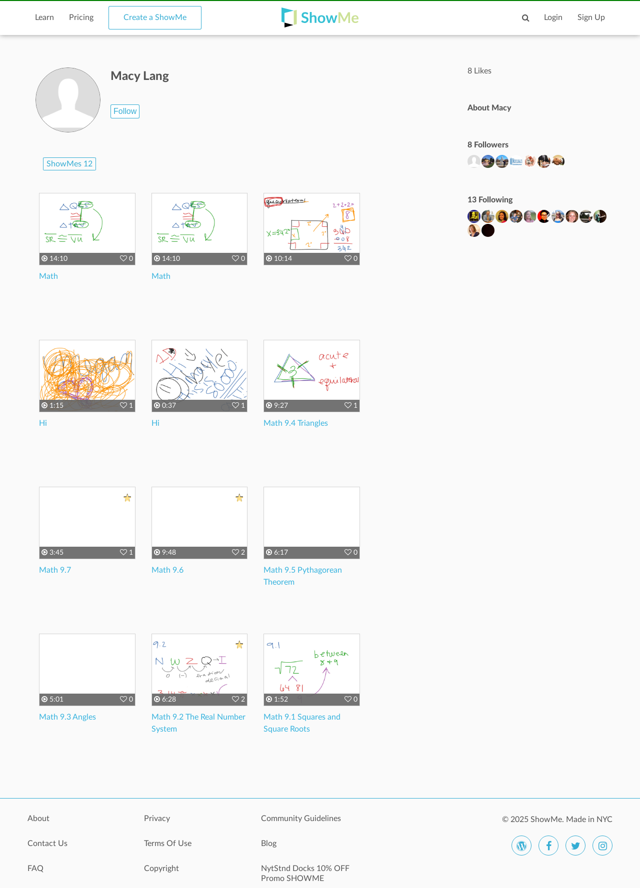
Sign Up (591, 17)
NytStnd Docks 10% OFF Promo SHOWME (305, 874)
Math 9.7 (55, 570)
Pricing (81, 17)
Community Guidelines (301, 819)
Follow (125, 111)
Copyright (161, 869)
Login (553, 17)
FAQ (36, 869)
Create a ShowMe (155, 17)
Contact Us (48, 844)
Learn (44, 17)
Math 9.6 (168, 570)
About (39, 819)
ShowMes (69, 164)
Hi (43, 423)
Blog (268, 844)
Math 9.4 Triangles (296, 423)
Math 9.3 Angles (67, 717)
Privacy (157, 819)
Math (48, 276)
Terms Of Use (168, 844)
